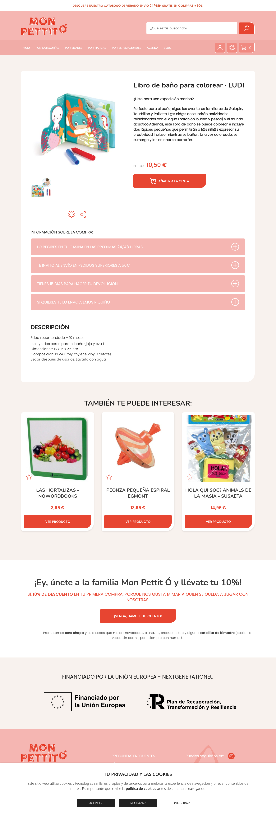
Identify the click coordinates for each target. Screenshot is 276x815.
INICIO (26, 48)
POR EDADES (73, 48)
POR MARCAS (97, 48)
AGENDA (152, 48)
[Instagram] (231, 756)
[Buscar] (247, 28)
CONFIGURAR (180, 803)
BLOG (167, 48)
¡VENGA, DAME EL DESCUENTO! (138, 616)
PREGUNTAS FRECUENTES (133, 756)
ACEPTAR (95, 803)
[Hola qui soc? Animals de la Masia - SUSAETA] (218, 471)
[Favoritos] (232, 48)
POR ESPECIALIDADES (126, 48)
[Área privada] (220, 48)
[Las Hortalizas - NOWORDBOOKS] (57, 471)
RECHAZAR (138, 803)
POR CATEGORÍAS (47, 48)
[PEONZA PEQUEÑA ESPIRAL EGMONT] (138, 471)
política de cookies (141, 788)
